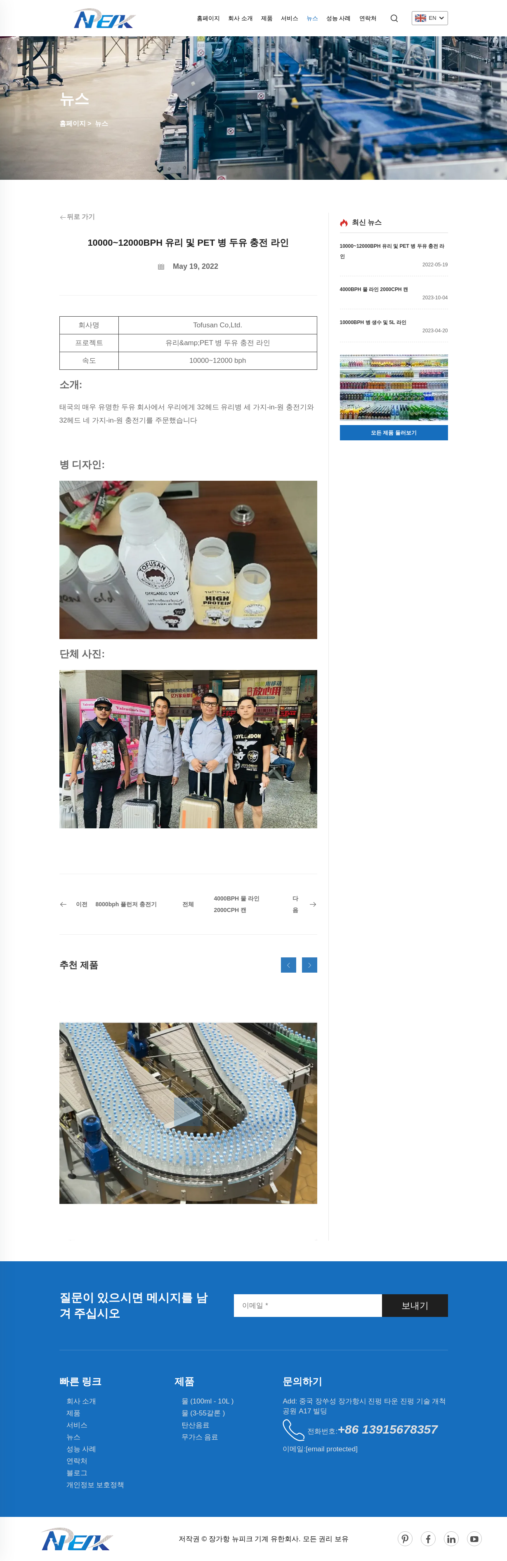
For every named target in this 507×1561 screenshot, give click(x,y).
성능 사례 (338, 18)
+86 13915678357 (387, 1429)
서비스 (289, 18)
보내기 (415, 1305)
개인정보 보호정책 (95, 1485)
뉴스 (312, 18)
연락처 (368, 18)
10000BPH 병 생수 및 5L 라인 (373, 322)
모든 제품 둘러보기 (394, 433)
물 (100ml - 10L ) (208, 1401)
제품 (267, 18)
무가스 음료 (200, 1437)
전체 (188, 904)
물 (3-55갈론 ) (203, 1413)
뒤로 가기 (77, 216)
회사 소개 (240, 18)
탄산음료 (196, 1425)
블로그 (76, 1473)
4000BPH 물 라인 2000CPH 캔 (374, 289)
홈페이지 (208, 18)
